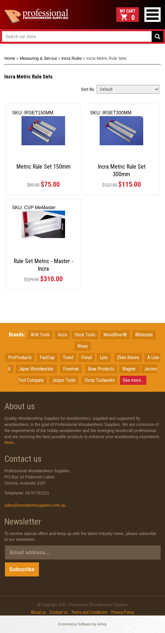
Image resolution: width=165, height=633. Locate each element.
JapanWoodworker (36, 369)
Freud (86, 357)
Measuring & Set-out (38, 58)
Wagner (129, 369)
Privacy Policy (122, 612)
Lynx (104, 357)
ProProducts (20, 357)
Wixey (82, 346)
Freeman (71, 369)
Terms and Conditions (89, 612)
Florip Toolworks (100, 380)
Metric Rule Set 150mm (43, 166)
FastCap (47, 357)
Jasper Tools (64, 380)
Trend (68, 357)
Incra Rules (71, 58)
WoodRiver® (115, 335)
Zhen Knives (128, 357)
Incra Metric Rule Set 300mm (122, 170)
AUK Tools (40, 335)
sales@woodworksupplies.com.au (35, 505)
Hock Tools (85, 335)
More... (10, 442)
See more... (133, 380)
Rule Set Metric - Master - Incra (43, 265)
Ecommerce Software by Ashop (82, 624)
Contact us (59, 612)
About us (38, 612)
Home (9, 58)
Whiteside (144, 335)
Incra (62, 335)
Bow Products (101, 369)
